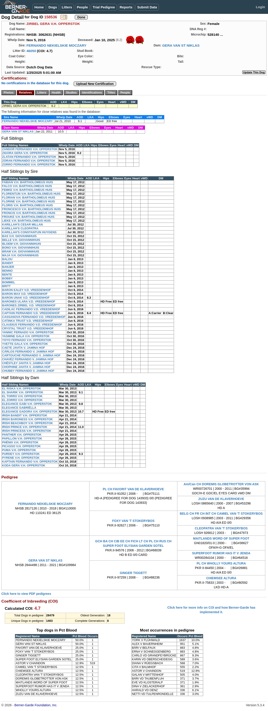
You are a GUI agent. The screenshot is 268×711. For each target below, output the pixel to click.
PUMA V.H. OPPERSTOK (19, 450)
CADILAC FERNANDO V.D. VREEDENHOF (31, 309)
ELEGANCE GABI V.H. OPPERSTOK (27, 404)
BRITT (6, 286)
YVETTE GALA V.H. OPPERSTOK (25, 344)
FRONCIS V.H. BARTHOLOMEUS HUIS (28, 213)
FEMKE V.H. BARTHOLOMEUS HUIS (27, 190)
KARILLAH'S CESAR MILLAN (22, 224)
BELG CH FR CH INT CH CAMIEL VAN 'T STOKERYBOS (221, 513)
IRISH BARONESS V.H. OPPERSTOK (27, 419)
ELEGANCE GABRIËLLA (19, 407)
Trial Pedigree (104, 7)
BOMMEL (8, 282)
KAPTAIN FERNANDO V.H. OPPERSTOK (30, 461)
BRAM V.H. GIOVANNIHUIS (20, 251)
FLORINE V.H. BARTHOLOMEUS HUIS (28, 201)
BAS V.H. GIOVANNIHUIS (19, 236)
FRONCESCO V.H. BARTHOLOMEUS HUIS (31, 209)
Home (39, 7)
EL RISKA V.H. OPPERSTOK (21, 388)
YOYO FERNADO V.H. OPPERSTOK (26, 340)
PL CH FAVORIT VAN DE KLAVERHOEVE (133, 489)
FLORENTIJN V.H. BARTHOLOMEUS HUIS (31, 193)
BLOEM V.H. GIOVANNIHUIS (21, 243)
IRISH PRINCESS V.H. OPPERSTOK (26, 430)
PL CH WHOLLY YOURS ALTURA (221, 563)
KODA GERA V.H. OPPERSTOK (23, 465)
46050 (31, 51)
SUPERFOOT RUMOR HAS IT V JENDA (221, 553)
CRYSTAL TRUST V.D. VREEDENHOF (28, 328)
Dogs (53, 7)
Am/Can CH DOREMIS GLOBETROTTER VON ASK (221, 484)
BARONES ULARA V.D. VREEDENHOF (28, 301)
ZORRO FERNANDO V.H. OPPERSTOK (29, 164)
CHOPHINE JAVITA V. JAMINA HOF (26, 367)
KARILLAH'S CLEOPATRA (20, 228)
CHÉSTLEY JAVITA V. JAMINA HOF (26, 363)
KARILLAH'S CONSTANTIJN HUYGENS (29, 232)
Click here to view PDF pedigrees (26, 594)
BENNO (7, 270)
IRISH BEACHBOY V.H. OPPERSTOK (27, 423)
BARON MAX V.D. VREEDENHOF (25, 293)
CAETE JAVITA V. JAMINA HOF (23, 347)
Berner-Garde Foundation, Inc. (35, 705)
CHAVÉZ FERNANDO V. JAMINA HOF (28, 359)
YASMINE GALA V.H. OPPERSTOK (26, 336)
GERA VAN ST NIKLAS (181, 45)
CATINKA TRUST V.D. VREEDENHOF (27, 320)
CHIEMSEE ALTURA (221, 578)
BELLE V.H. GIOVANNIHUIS (21, 240)
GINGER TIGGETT (133, 573)
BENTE (7, 274)
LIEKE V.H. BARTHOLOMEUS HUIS (26, 220)
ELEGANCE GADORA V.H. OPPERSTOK (30, 411)
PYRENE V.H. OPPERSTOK (21, 457)
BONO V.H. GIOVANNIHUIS (20, 247)
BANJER (8, 267)
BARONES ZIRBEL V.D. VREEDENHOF (29, 305)
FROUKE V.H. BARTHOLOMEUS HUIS (28, 217)
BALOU (7, 259)
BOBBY (7, 278)
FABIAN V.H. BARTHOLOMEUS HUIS (27, 182)
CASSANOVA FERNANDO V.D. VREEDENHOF (34, 317)
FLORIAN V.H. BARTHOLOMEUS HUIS (28, 197)
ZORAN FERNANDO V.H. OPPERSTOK (28, 160)
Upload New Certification (95, 84)
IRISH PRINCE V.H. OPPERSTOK (24, 427)
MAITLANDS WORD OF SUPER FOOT (221, 538)
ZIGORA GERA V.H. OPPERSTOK (25, 153)
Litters (67, 7)
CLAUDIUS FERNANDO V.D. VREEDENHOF (32, 324)
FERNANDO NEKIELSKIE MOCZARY (56, 45)
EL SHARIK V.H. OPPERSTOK (22, 392)
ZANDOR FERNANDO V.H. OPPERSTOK (30, 149)
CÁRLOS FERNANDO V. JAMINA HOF (28, 351)
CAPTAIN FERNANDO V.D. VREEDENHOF (31, 313)
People (82, 7)
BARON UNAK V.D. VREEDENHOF (25, 297)
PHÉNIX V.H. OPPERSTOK (20, 442)
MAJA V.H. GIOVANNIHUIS (20, 255)
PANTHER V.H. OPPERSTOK (22, 434)
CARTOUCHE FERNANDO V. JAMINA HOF (31, 355)
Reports (126, 7)
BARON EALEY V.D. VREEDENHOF (26, 290)
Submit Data (147, 7)
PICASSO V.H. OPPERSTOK (21, 446)
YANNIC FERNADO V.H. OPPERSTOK (28, 332)
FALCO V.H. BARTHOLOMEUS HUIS (27, 186)
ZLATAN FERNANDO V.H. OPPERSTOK (29, 157)
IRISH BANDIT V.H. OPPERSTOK (24, 415)
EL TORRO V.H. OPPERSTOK (22, 396)
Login (260, 7)
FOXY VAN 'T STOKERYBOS (133, 521)
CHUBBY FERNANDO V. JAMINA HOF (28, 370)
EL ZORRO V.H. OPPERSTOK (22, 400)
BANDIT (7, 263)
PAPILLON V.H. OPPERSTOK (22, 438)
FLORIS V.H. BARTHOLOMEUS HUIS (27, 205)
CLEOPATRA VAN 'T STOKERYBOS (221, 528)
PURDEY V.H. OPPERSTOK (21, 454)
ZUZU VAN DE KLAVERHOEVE (221, 499)
